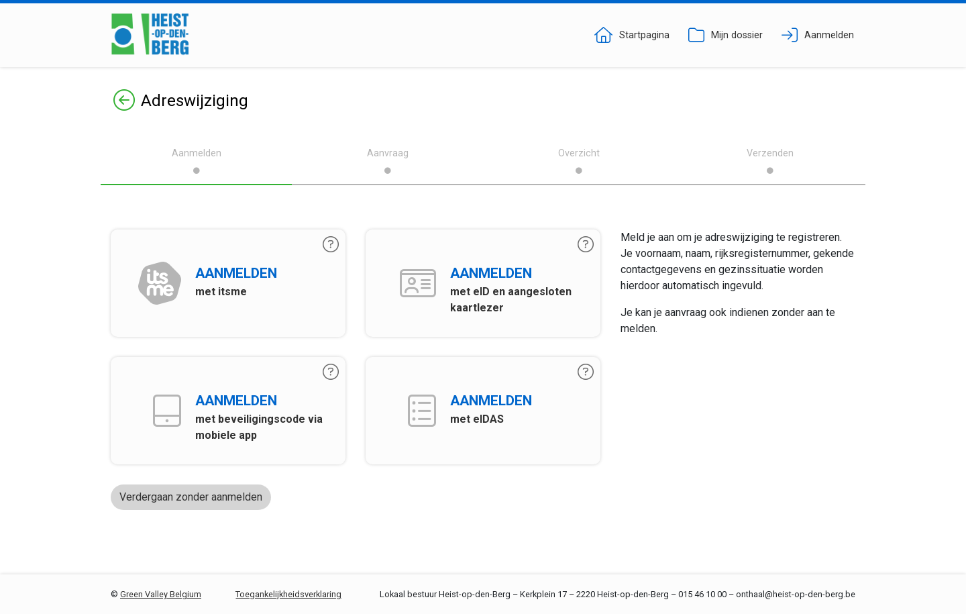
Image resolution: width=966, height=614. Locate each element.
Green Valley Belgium (160, 594)
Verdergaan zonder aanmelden (190, 497)
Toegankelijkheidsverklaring (288, 594)
